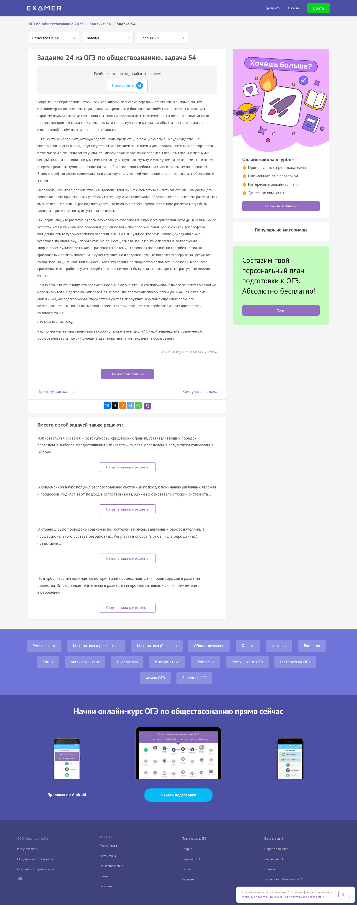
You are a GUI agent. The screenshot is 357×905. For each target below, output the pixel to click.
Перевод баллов (276, 849)
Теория (187, 849)
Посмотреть (127, 85)
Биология (312, 645)
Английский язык (85, 661)
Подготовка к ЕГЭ (194, 838)
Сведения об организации (35, 869)
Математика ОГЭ (295, 661)
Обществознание (209, 645)
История (279, 645)
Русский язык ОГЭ (247, 661)
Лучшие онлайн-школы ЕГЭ (283, 879)
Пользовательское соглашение (303, 897)
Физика (247, 645)
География (205, 661)
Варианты (188, 879)
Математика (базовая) (157, 645)
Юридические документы (35, 859)
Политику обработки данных (260, 897)
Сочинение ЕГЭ (274, 859)
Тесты (186, 869)
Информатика (167, 661)
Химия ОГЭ (155, 677)
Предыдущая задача (56, 391)
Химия (48, 661)
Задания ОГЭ (191, 859)
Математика (107, 856)
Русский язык (44, 645)
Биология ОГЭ (194, 677)
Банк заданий (273, 838)
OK (344, 895)
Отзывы (269, 869)
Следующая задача (200, 391)
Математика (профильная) (96, 645)
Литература (127, 661)
